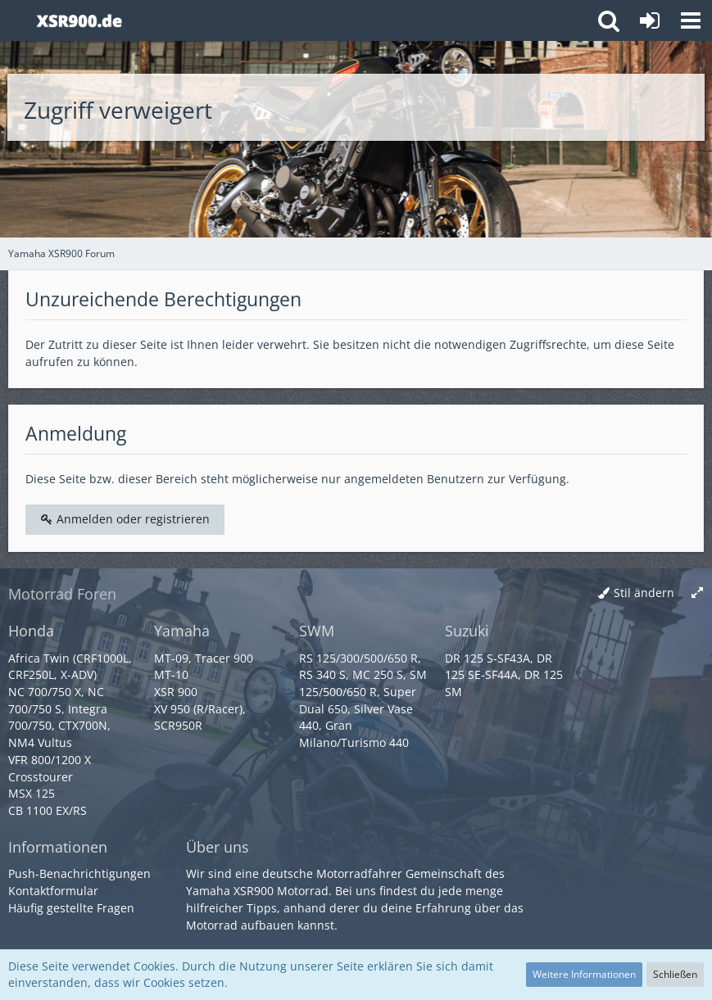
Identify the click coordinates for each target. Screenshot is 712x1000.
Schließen (675, 974)
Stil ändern (644, 592)
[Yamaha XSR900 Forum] (79, 20)
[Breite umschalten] (697, 593)
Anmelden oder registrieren (125, 519)
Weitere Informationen (584, 974)
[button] (690, 20)
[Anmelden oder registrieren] (649, 20)
